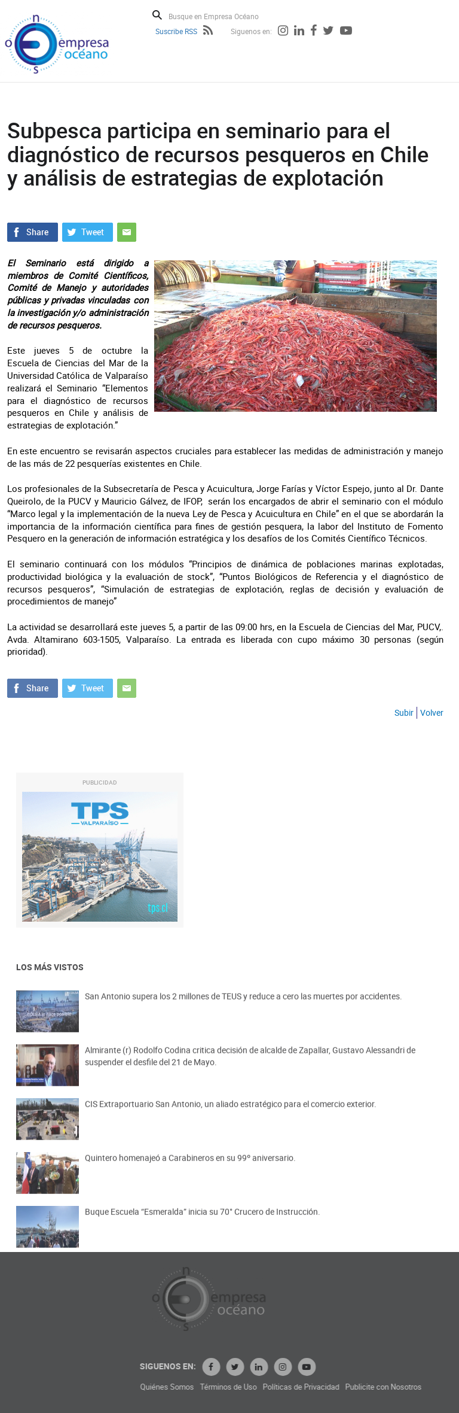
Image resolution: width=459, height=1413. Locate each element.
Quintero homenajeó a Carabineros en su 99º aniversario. (190, 1169)
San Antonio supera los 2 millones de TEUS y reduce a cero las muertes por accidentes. (243, 1007)
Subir (404, 712)
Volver (431, 712)
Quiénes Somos (244, 1387)
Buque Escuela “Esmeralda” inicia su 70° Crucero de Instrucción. (202, 1223)
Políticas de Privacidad (377, 1387)
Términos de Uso (305, 1387)
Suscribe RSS (176, 31)
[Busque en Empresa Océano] (221, 16)
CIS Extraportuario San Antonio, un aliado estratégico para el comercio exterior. (231, 1115)
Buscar (157, 15)
